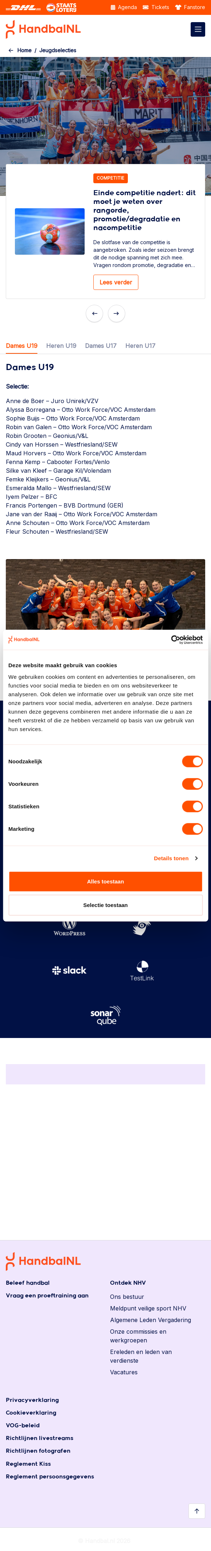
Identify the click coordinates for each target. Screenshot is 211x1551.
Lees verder (116, 282)
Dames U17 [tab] (101, 345)
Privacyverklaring (32, 1400)
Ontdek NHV (128, 1283)
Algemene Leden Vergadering (150, 1320)
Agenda (124, 7)
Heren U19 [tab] (61, 345)
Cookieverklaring (31, 1413)
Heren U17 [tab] (140, 345)
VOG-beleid (23, 1425)
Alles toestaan (105, 881)
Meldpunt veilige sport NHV (148, 1308)
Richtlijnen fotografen (38, 1451)
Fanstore (190, 7)
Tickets (156, 7)
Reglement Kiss (28, 1464)
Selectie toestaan (105, 905)
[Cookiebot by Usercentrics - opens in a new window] (171, 639)
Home (24, 50)
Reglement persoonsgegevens (50, 1477)
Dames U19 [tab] (21, 345)
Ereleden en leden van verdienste (141, 1356)
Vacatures (124, 1372)
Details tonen (171, 858)
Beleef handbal (28, 1283)
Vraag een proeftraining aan (47, 1295)
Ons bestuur (127, 1296)
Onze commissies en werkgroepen (138, 1336)
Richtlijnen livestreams (39, 1438)
